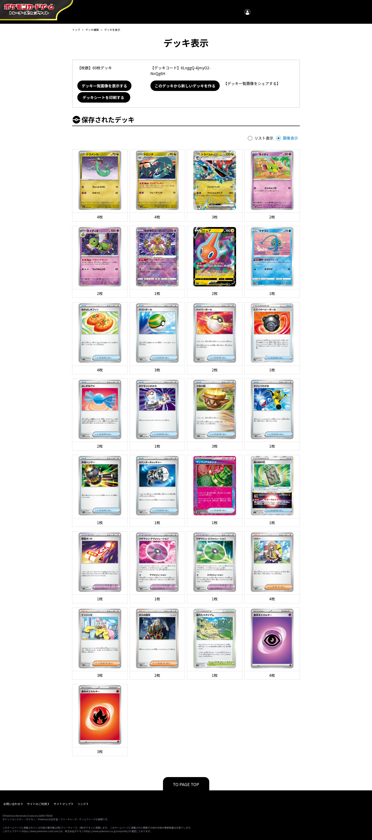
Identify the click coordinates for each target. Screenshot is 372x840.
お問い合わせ (11, 804)
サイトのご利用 (37, 804)
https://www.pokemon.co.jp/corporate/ (106, 831)
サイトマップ (62, 804)
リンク (81, 804)
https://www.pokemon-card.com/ (40, 831)
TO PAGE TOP (186, 784)
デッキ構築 (92, 30)
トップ (76, 30)
